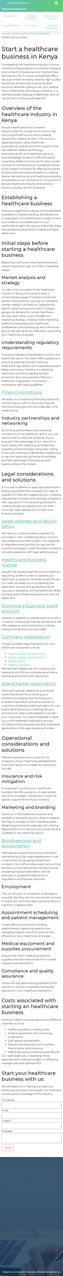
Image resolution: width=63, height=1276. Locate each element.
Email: (5, 1110)
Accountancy (31, 25)
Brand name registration (29, 683)
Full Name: (8, 1100)
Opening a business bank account (30, 608)
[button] (56, 3)
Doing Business (10, 25)
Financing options (22, 392)
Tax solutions (10, 16)
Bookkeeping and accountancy (21, 843)
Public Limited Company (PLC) (27, 657)
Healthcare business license (24, 562)
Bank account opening (52, 17)
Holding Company (19, 664)
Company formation (31, 17)
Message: (7, 1131)
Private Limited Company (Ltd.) (27, 653)
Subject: (7, 1121)
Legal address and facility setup (29, 523)
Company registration (52, 27)
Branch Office (16, 661)
